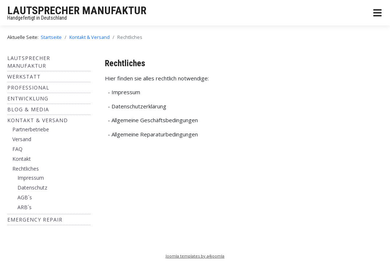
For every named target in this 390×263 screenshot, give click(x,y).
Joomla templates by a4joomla (195, 256)
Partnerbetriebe (30, 129)
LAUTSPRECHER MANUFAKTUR (76, 10)
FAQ (17, 149)
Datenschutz (32, 187)
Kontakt (21, 158)
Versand (21, 139)
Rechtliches (25, 168)
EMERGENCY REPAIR (34, 219)
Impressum (30, 177)
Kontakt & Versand (37, 120)
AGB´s (24, 197)
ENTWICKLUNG (27, 98)
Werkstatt (24, 76)
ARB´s (24, 207)
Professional (28, 87)
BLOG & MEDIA (28, 109)
